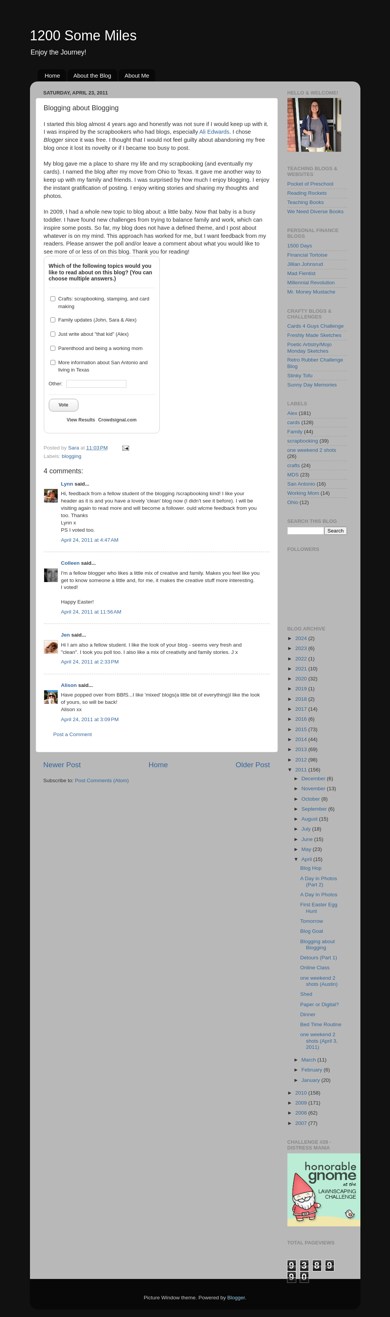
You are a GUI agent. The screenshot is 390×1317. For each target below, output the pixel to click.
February (313, 1070)
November (314, 788)
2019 (301, 689)
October (312, 799)
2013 (301, 749)
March (309, 1060)
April (308, 859)
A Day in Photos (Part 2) (318, 881)
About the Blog (92, 75)
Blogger (236, 1297)
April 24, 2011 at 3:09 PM (90, 719)
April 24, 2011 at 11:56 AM (91, 612)
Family (295, 432)
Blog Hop (311, 868)
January (312, 1080)
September (315, 809)
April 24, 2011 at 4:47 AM (90, 540)
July (307, 829)
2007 (301, 1123)
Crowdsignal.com (117, 420)
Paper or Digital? (319, 1004)
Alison (69, 685)
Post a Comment (72, 734)
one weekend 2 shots (312, 450)
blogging (71, 456)
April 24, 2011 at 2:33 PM (90, 662)
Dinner (307, 1014)
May (307, 849)
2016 (301, 719)
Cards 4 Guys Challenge (315, 326)
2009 (301, 1103)
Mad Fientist (301, 273)
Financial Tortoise (307, 255)
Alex (292, 413)
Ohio (293, 502)
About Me (136, 75)
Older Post (253, 765)
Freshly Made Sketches (314, 335)
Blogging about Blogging (317, 944)
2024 (301, 638)
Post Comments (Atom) (102, 780)
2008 (301, 1113)
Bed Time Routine (320, 1024)
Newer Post (62, 765)
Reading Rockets (307, 193)
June (308, 839)
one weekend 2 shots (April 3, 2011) (319, 1041)
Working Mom (303, 493)
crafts (293, 465)
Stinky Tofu (300, 375)
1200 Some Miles (83, 35)
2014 (301, 739)
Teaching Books (305, 202)
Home (52, 75)
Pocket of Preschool (310, 184)
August (310, 819)
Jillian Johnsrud (305, 264)
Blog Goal (311, 931)
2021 (301, 669)
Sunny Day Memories (312, 385)
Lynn (67, 484)
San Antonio (301, 484)
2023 (301, 648)
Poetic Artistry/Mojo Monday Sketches (309, 347)
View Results (81, 420)
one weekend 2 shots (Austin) (319, 981)
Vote (63, 405)
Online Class (315, 967)
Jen (65, 635)
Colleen (70, 563)
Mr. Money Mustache (311, 292)
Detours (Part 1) (318, 957)
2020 (301, 679)
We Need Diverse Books (315, 211)
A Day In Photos (318, 894)
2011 (301, 770)
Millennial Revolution (311, 282)
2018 (301, 699)
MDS (293, 475)
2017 (301, 709)
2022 (301, 659)
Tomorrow (311, 921)
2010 (301, 1093)
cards (293, 422)
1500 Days (299, 246)
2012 (301, 760)
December (314, 778)
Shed (306, 994)
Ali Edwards (214, 132)
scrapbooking (302, 441)
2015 (301, 729)
